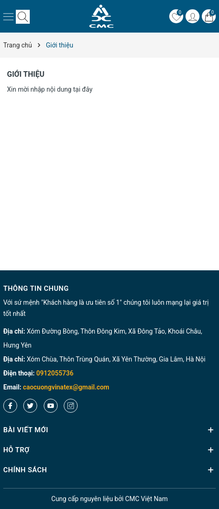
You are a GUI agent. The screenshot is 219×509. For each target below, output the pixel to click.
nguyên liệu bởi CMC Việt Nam (109, 498)
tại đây (83, 89)
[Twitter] (30, 406)
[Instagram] (71, 406)
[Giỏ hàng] (209, 16)
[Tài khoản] (192, 16)
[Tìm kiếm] (23, 16)
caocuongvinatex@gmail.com (66, 387)
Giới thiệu (26, 74)
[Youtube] (51, 406)
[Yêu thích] (176, 16)
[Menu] (8, 16)
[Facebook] (10, 406)
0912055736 (54, 373)
